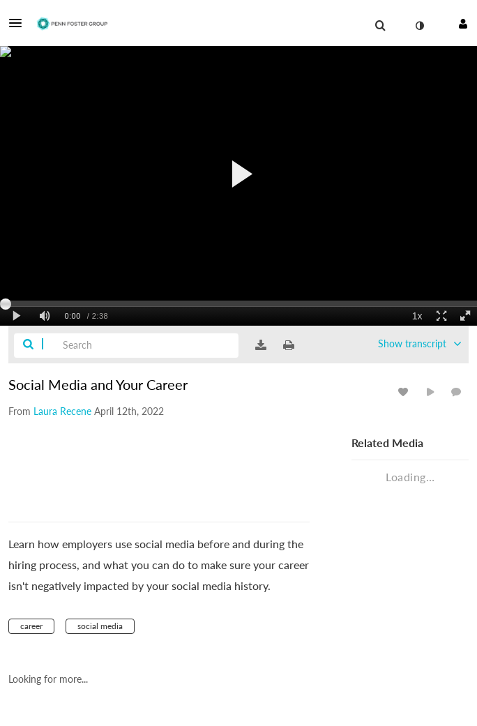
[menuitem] (380, 25)
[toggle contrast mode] (419, 25)
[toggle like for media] (405, 391)
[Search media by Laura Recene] (62, 411)
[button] (19, 23)
